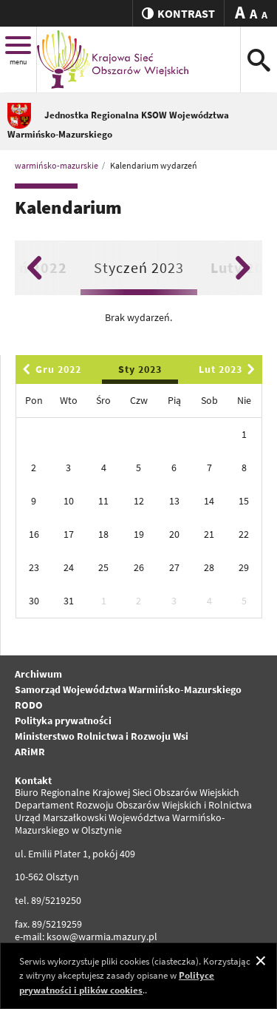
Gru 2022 (49, 369)
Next (242, 268)
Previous (34, 268)
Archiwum (38, 674)
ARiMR (30, 751)
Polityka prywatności (63, 720)
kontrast (178, 13)
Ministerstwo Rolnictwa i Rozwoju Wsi (101, 736)
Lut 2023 (229, 369)
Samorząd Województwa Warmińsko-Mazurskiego (128, 689)
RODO (29, 705)
